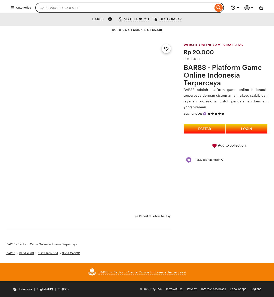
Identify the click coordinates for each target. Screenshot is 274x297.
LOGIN (246, 129)
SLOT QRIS (132, 30)
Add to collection (229, 145)
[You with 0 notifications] (249, 8)
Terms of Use (174, 289)
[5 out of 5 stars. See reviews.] (216, 114)
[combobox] (124, 8)
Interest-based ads (213, 289)
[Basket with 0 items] (261, 8)
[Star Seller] (205, 114)
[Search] (218, 8)
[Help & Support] (235, 8)
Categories (21, 8)
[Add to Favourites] (166, 48)
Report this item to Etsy (152, 216)
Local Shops (238, 289)
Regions (256, 289)
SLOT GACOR (153, 30)
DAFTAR (204, 129)
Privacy (192, 289)
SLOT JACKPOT (48, 253)
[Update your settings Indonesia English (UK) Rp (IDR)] (41, 289)
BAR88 (116, 30)
